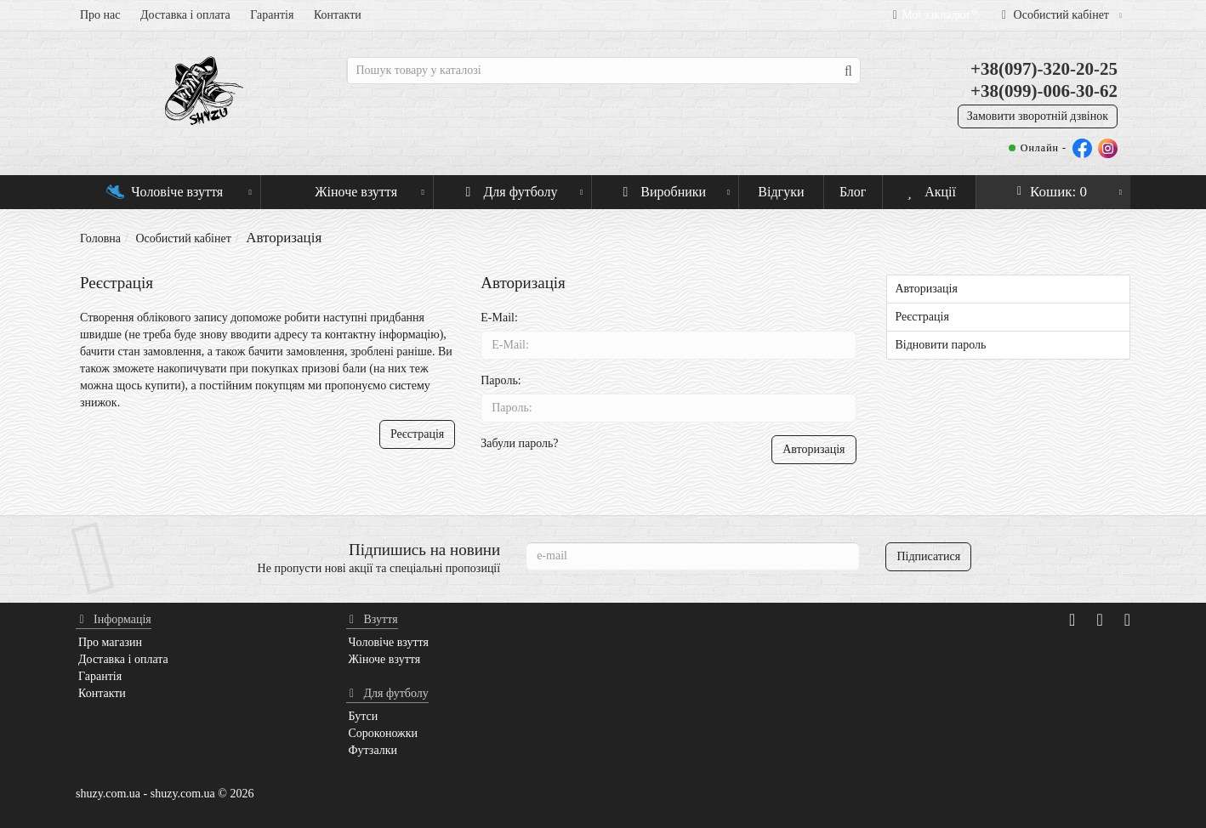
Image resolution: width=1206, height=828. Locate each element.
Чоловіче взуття (179, 187)
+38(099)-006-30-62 (1044, 91)
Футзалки (373, 750)
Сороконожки (383, 733)
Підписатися (928, 556)
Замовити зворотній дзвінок (1037, 116)
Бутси (363, 716)
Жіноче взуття (357, 187)
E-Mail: (499, 317)
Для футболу (522, 187)
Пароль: (501, 380)
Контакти (337, 15)
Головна (100, 238)
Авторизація (927, 288)
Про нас (100, 15)
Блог (853, 191)
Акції (929, 191)
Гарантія (271, 15)
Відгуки (781, 191)
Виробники (674, 187)
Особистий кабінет (182, 238)
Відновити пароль (941, 344)
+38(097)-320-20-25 (1044, 69)
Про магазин (110, 642)
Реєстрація (417, 434)
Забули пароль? (519, 443)
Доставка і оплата (185, 15)
